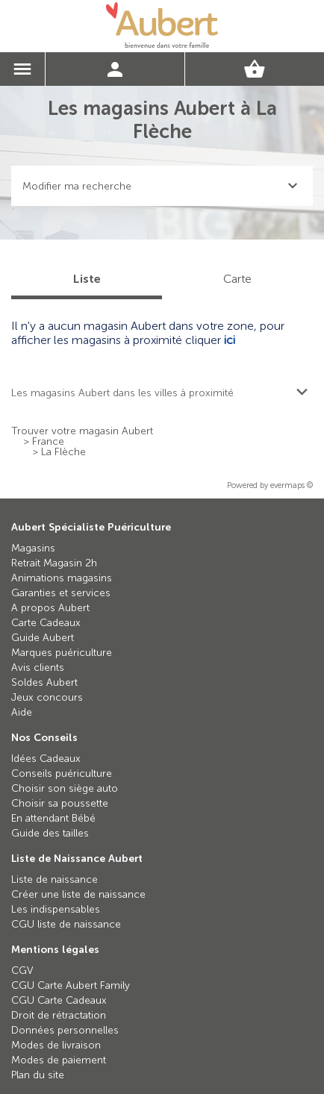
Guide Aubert (42, 637)
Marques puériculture (61, 652)
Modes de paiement (58, 1060)
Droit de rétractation (58, 1015)
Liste (87, 279)
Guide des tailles (50, 833)
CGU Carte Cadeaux (59, 1000)
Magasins (33, 548)
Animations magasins (61, 578)
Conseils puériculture (61, 773)
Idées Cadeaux (46, 758)
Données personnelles (65, 1030)
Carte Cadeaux (46, 622)
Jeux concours (47, 697)
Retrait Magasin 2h (54, 563)
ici (229, 340)
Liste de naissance (54, 879)
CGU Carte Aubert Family (70, 985)
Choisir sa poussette (59, 803)
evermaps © (291, 485)
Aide (21, 712)
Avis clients (37, 667)
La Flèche (63, 452)
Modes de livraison (56, 1045)
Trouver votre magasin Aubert (82, 431)
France (48, 442)
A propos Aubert (50, 607)
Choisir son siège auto (64, 788)
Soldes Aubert (44, 682)
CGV (22, 970)
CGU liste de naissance (66, 924)
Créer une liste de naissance (78, 894)
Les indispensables (55, 909)
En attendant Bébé (53, 818)
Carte (237, 279)
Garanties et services (60, 593)
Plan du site (37, 1075)
